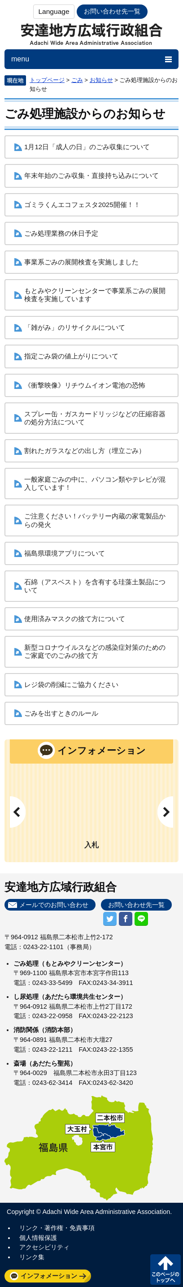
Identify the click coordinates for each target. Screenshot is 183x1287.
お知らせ (101, 80)
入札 (91, 845)
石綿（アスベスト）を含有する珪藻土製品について (95, 586)
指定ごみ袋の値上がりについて (71, 356)
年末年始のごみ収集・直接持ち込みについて (91, 175)
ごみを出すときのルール (61, 713)
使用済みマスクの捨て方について (74, 618)
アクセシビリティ (44, 1247)
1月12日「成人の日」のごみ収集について (87, 147)
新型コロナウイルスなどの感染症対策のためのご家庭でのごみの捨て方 (95, 651)
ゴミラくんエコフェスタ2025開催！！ (82, 204)
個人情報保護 (38, 1237)
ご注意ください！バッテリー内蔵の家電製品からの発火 (95, 520)
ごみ (77, 80)
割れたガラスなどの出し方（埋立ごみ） (84, 450)
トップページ (47, 80)
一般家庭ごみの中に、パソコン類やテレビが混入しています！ (95, 483)
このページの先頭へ (165, 1269)
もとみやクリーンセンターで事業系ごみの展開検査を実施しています (95, 294)
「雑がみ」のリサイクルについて (74, 327)
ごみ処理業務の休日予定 (61, 233)
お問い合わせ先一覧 (112, 11)
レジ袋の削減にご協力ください (71, 684)
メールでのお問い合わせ (53, 904)
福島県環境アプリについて (64, 553)
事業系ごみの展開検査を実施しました (81, 262)
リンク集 (31, 1257)
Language (53, 11)
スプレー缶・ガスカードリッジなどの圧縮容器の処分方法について (95, 418)
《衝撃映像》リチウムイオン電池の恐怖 (84, 385)
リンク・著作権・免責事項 (57, 1227)
